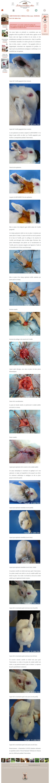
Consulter (4, 27)
